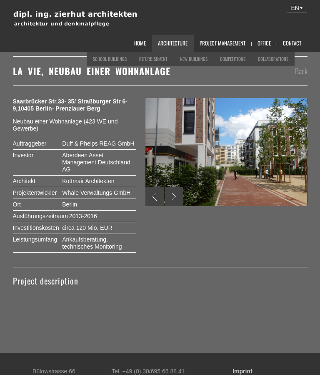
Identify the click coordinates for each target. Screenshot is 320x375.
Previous (154, 196)
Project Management (222, 43)
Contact (292, 43)
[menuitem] (297, 8)
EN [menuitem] (295, 8)
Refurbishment (153, 58)
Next (174, 196)
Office (264, 43)
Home (140, 43)
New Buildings (194, 58)
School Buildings (110, 58)
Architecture (173, 43)
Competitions (232, 58)
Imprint (242, 371)
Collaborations (273, 58)
